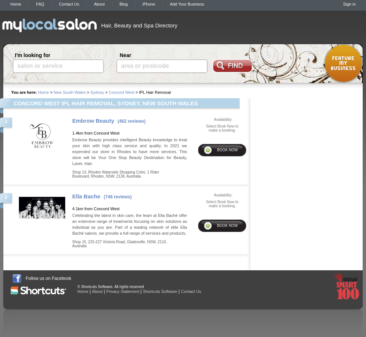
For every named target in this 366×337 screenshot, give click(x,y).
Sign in (349, 4)
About (99, 4)
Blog (124, 4)
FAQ (40, 4)
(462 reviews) (132, 121)
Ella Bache (86, 196)
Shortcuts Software (160, 291)
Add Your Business (187, 4)
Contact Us (69, 4)
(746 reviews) (118, 196)
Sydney (97, 92)
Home (15, 4)
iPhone (149, 4)
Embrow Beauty (93, 121)
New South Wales (69, 92)
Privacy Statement (122, 291)
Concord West (121, 92)
